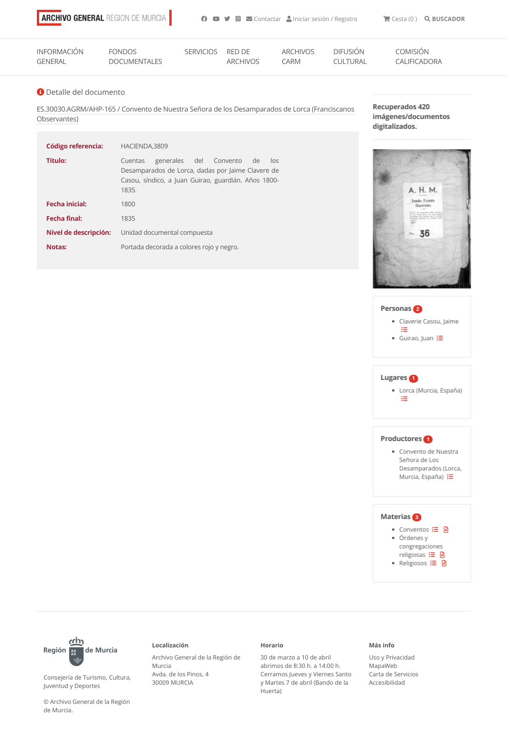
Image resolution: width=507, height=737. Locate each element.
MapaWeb (383, 665)
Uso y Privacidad (392, 657)
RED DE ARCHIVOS (243, 56)
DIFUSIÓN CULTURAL (350, 56)
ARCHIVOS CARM (298, 56)
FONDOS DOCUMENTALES (135, 56)
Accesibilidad (387, 682)
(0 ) (400, 18)
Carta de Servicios (393, 674)
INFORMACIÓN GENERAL (60, 56)
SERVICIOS (201, 51)
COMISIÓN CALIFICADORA (419, 56)
